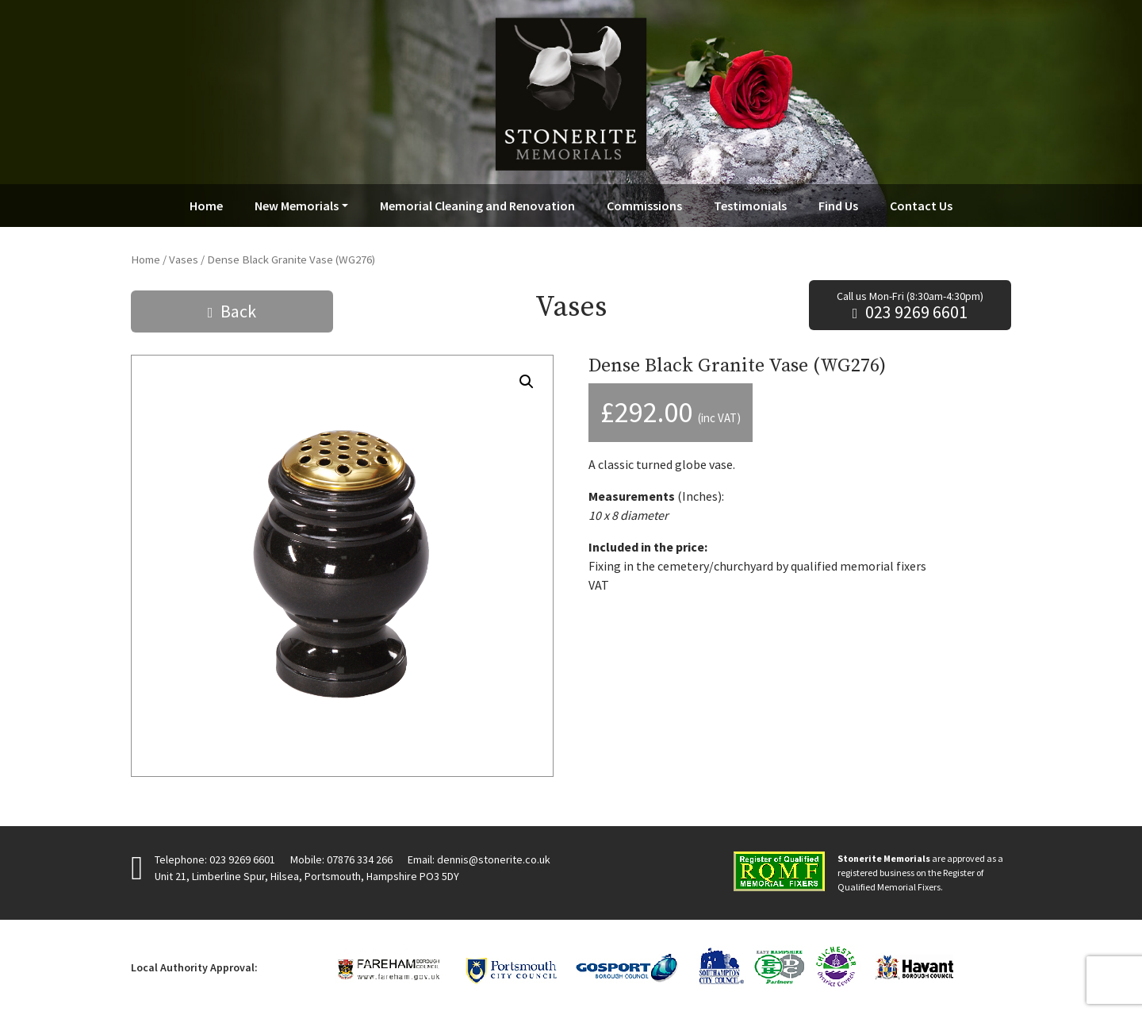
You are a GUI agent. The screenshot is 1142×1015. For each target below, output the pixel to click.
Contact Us (921, 205)
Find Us (838, 205)
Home (206, 205)
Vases (183, 259)
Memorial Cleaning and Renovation (477, 205)
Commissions (644, 205)
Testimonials (750, 205)
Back (238, 311)
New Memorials (297, 205)
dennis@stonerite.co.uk (493, 859)
